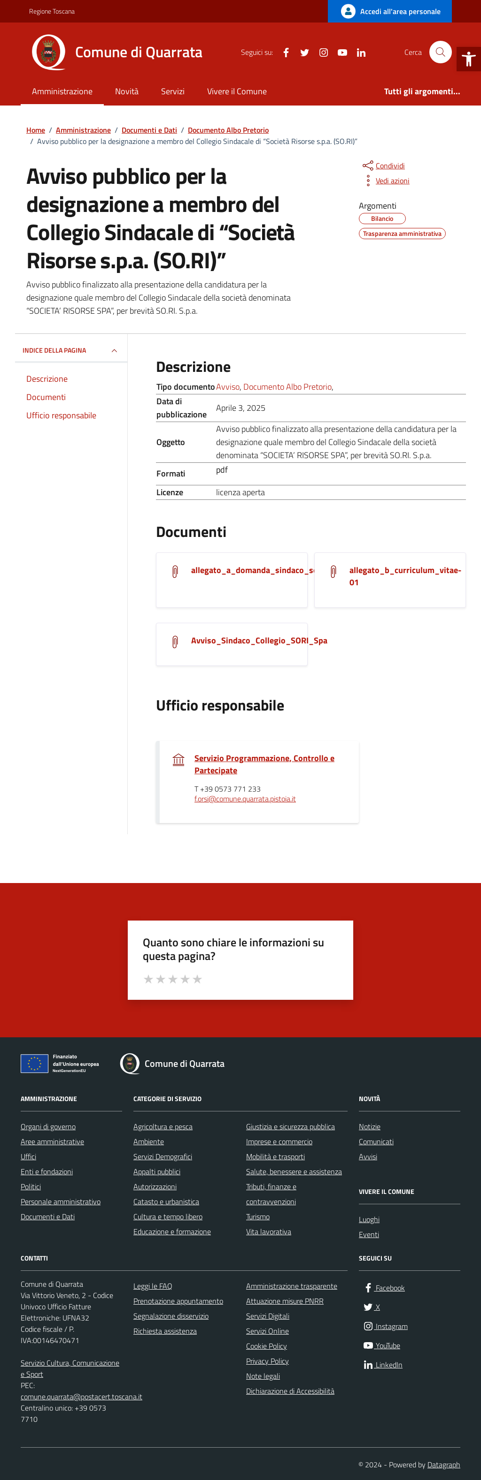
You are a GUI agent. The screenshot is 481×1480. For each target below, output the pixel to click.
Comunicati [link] (376, 1141)
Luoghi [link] (369, 1219)
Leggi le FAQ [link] (152, 1285)
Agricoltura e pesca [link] (163, 1126)
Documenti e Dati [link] (48, 1216)
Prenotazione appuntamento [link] (178, 1300)
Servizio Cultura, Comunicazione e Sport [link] (70, 1368)
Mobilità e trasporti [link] (275, 1156)
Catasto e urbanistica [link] (166, 1201)
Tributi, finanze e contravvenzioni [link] (271, 1194)
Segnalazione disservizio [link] (171, 1315)
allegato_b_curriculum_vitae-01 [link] (405, 576)
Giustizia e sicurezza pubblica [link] (290, 1126)
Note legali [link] (263, 1376)
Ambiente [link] (148, 1141)
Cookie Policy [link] (266, 1346)
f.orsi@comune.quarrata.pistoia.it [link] (245, 799)
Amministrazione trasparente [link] (291, 1285)
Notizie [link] (369, 1126)
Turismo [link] (258, 1216)
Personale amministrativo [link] (61, 1201)
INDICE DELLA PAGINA (71, 350)
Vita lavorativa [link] (268, 1231)
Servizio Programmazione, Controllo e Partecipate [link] (264, 764)
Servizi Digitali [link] (267, 1315)
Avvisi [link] (368, 1156)
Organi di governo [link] (48, 1126)
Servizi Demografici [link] (162, 1156)
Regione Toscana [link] (52, 11)
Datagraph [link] (443, 1464)
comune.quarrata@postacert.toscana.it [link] (81, 1396)
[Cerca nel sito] (440, 52)
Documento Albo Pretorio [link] (287, 386)
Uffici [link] (28, 1156)
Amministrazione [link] (62, 91)
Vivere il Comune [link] (237, 91)
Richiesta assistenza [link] (165, 1331)
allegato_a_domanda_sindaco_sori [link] (257, 570)
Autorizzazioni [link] (155, 1186)
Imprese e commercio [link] (279, 1141)
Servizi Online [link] (267, 1331)
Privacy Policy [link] (267, 1361)
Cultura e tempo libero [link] (167, 1216)
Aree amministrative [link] (52, 1141)
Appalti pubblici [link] (156, 1171)
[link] (469, 59)
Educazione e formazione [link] (172, 1231)
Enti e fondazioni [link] (47, 1171)
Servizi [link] (173, 91)
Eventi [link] (369, 1234)
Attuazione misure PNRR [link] (285, 1300)
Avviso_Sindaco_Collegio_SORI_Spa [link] (259, 640)
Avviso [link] (228, 386)
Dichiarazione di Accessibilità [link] (290, 1391)
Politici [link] (31, 1186)
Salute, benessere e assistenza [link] (294, 1171)
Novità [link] (127, 91)
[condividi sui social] (383, 165)
